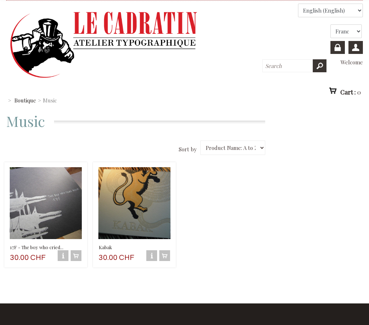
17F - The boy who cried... (36, 247)
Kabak (105, 247)
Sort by (188, 149)
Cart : (350, 92)
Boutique (25, 100)
